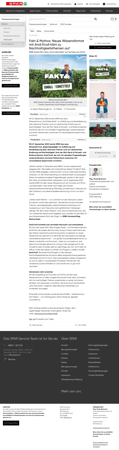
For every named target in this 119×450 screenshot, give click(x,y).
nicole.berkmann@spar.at (100, 202)
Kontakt (64, 345)
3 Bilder (59, 109)
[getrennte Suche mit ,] (63, 19)
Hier (30, 319)
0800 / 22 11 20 (12, 345)
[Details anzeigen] (115, 80)
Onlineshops (95, 11)
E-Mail (65, 415)
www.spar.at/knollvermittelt (46, 313)
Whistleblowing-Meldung (71, 379)
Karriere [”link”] (78, 4)
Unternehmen (94, 358)
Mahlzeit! (67, 11)
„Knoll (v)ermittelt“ (50, 147)
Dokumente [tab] (49, 31)
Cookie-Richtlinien (96, 375)
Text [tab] (32, 31)
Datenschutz (93, 349)
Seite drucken (37, 325)
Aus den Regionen (13, 44)
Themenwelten (52, 11)
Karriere (64, 358)
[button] (114, 19)
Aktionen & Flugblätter (15, 11)
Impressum (93, 354)
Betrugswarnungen (69, 349)
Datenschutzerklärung (100, 444)
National (13, 24)
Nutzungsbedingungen (98, 345)
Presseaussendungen (13, 19)
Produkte (6, 32)
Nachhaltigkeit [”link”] (93, 4)
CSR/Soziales (7, 40)
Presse (64, 362)
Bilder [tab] (39, 31)
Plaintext (81, 139)
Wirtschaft (7, 28)
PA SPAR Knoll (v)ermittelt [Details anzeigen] (103, 153)
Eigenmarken (35, 11)
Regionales (80, 11)
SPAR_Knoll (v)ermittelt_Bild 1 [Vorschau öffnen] (58, 100)
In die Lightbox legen (102, 47)
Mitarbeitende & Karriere (11, 36)
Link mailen (82, 325)
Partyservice (111, 11)
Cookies (64, 354)
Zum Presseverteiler (11, 85)
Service (9, 359)
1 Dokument (71, 109)
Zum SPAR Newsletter (10, 113)
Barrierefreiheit (94, 362)
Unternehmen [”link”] (109, 4)
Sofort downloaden (103, 43)
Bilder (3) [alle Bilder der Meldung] (93, 56)
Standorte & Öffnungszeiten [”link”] (59, 4)
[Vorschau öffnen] (58, 76)
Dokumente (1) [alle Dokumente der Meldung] (95, 148)
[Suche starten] (95, 19)
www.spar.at (68, 417)
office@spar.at (14, 355)
